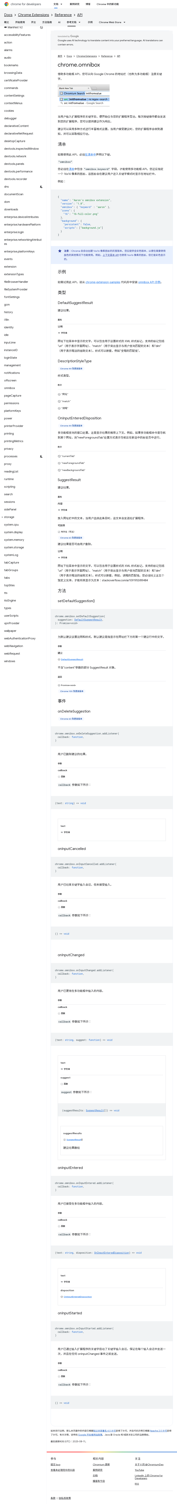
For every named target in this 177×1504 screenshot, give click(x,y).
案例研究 (74, 4)
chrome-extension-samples (103, 282)
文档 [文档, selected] (55, 4)
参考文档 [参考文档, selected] (71, 22)
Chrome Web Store (110, 22)
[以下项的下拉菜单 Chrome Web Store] (125, 22)
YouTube (139, 1470)
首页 (60, 56)
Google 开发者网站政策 (90, 1434)
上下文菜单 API (111, 255)
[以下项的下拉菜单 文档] (62, 4)
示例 (90, 22)
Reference (63, 15)
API (79, 15)
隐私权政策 (65, 1498)
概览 (6, 22)
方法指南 (47, 22)
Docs (8, 15)
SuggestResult (74, 1139)
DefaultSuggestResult (72, 659)
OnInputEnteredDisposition (78, 1296)
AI (59, 22)
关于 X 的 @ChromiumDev (149, 1464)
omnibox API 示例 (149, 282)
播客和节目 (99, 1481)
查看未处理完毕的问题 (63, 1470)
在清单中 (90, 154)
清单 (71, 169)
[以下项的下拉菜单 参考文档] (80, 22)
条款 (53, 1498)
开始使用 (20, 22)
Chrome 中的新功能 (108, 4)
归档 (95, 1475)
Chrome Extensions (33, 15)
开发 (33, 22)
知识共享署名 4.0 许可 (104, 1430)
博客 (88, 4)
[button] (22, 517)
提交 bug (55, 1464)
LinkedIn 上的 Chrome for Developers (149, 1477)
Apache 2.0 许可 (158, 1430)
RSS (137, 1483)
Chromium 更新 (101, 1464)
